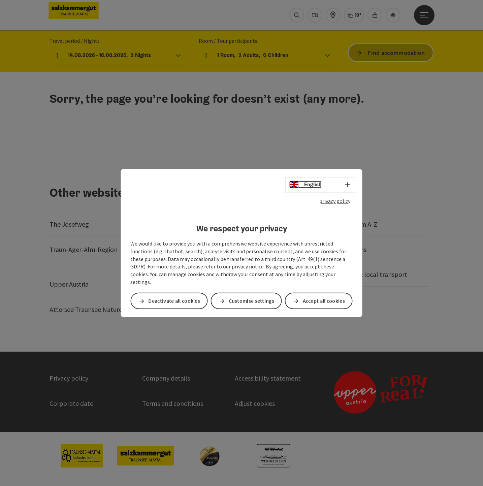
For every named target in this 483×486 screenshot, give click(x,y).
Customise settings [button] (251, 300)
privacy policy (334, 200)
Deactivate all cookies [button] (174, 300)
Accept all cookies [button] (324, 300)
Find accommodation (396, 53)
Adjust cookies (255, 403)
